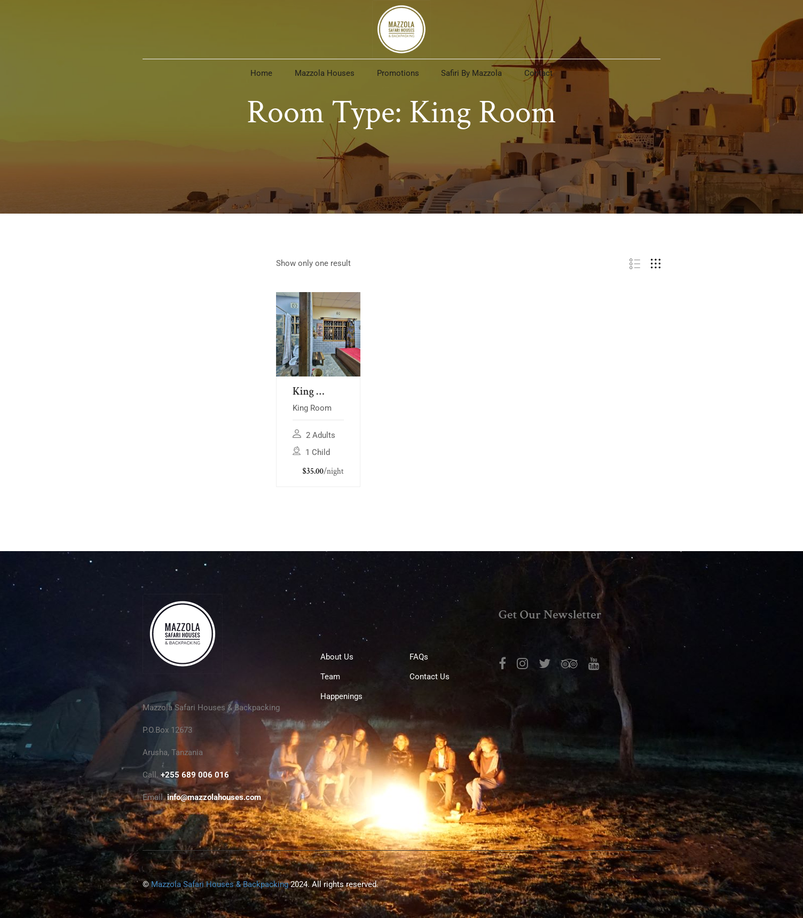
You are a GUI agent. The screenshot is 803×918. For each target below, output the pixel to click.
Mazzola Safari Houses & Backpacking (219, 884)
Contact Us (430, 676)
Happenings (341, 696)
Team (330, 676)
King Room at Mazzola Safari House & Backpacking (318, 392)
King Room (312, 408)
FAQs (419, 657)
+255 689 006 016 (195, 775)
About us (336, 657)
